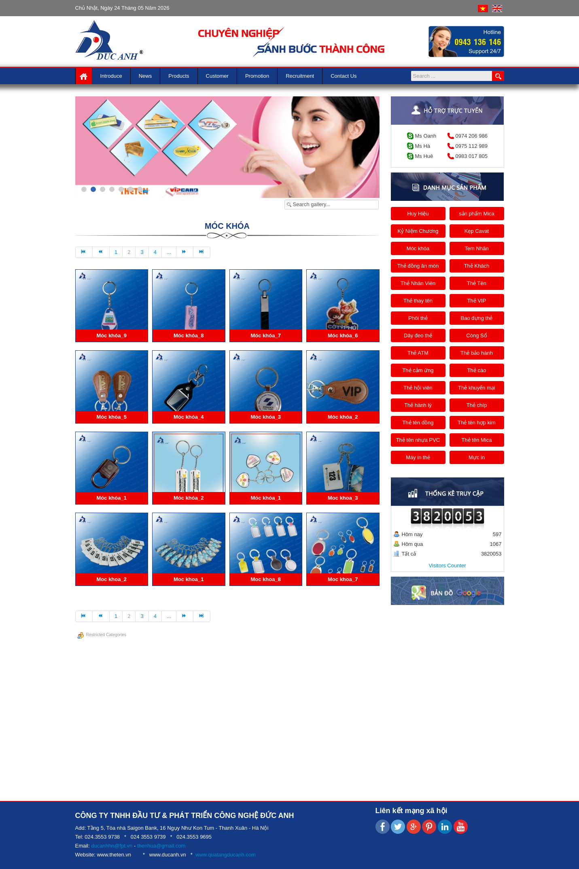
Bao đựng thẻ (477, 318)
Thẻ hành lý (418, 405)
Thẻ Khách (477, 266)
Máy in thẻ (418, 457)
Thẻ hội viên (417, 388)
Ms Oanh (426, 136)
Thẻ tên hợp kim (477, 423)
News (145, 76)
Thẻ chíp (477, 405)
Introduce (111, 76)
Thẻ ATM (417, 353)
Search (498, 76)
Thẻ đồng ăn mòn (418, 266)
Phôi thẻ (417, 318)
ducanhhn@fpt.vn (111, 846)
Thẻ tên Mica (477, 440)
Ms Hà (423, 146)
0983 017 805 (472, 156)
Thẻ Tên (476, 283)
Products (178, 76)
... (169, 252)
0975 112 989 (472, 146)
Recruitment (300, 76)
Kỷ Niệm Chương (417, 231)
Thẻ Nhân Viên (418, 283)
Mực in (477, 457)
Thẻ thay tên (418, 301)
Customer (217, 76)
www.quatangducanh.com (225, 855)
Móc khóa (418, 248)
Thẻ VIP (476, 301)
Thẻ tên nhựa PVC (418, 440)
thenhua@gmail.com (161, 846)
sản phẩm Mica (476, 214)
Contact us (343, 76)
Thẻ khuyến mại (476, 388)
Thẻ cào (476, 370)
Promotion (257, 76)
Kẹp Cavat (476, 231)
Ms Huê (424, 156)
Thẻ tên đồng (417, 423)
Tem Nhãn (476, 248)
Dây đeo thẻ (418, 335)
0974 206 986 (472, 136)
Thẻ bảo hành (476, 353)
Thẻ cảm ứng (417, 370)
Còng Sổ (476, 335)
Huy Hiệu (417, 214)
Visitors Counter (447, 565)
